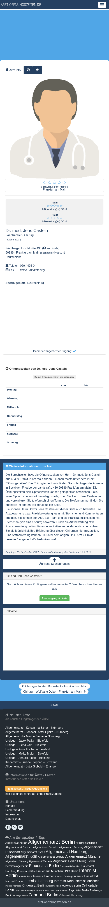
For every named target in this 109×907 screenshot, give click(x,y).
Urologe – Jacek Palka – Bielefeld (26, 740)
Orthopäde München (59, 890)
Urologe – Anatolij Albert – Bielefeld (27, 757)
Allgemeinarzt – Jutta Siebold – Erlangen (31, 766)
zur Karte (50, 248)
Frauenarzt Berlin (44, 865)
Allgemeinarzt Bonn (86, 842)
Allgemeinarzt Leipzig (51, 856)
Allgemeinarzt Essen (33, 852)
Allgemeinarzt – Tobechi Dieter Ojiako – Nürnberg (36, 732)
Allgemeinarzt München (84, 856)
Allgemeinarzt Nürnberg (16, 861)
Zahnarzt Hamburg (71, 895)
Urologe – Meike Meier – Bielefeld (26, 753)
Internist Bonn (26, 876)
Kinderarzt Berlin (34, 885)
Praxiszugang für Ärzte (54, 598)
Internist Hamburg (38, 881)
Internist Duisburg (64, 876)
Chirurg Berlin (86, 861)
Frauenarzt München (49, 871)
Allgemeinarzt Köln (21, 856)
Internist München (87, 881)
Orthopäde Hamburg (24, 890)
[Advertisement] (54, 35)
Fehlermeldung (15, 810)
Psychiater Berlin (79, 890)
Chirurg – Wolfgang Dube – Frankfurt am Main (54, 691)
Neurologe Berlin (70, 885)
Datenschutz (13, 818)
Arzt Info (13, 70)
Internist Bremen (44, 876)
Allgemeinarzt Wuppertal (40, 861)
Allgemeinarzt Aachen (16, 843)
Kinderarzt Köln (52, 886)
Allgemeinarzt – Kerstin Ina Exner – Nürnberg (34, 727)
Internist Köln (64, 881)
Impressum (12, 814)
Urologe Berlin (20, 895)
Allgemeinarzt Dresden (45, 847)
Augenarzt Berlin (64, 861)
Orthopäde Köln (41, 890)
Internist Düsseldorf (85, 876)
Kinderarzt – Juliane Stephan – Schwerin (31, 762)
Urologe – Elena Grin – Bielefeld (26, 744)
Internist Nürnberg (13, 886)
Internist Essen (14, 881)
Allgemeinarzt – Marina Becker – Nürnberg (32, 736)
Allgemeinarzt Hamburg (66, 851)
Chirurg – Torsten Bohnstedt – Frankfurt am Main (54, 686)
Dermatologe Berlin (16, 866)
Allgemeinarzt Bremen (18, 847)
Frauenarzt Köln (26, 871)
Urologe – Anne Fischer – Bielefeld (27, 749)
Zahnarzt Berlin (43, 894)
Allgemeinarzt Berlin (51, 842)
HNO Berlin (71, 871)
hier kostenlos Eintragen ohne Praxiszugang (33, 793)
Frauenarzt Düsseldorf (70, 866)
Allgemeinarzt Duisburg (71, 847)
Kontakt (10, 805)
